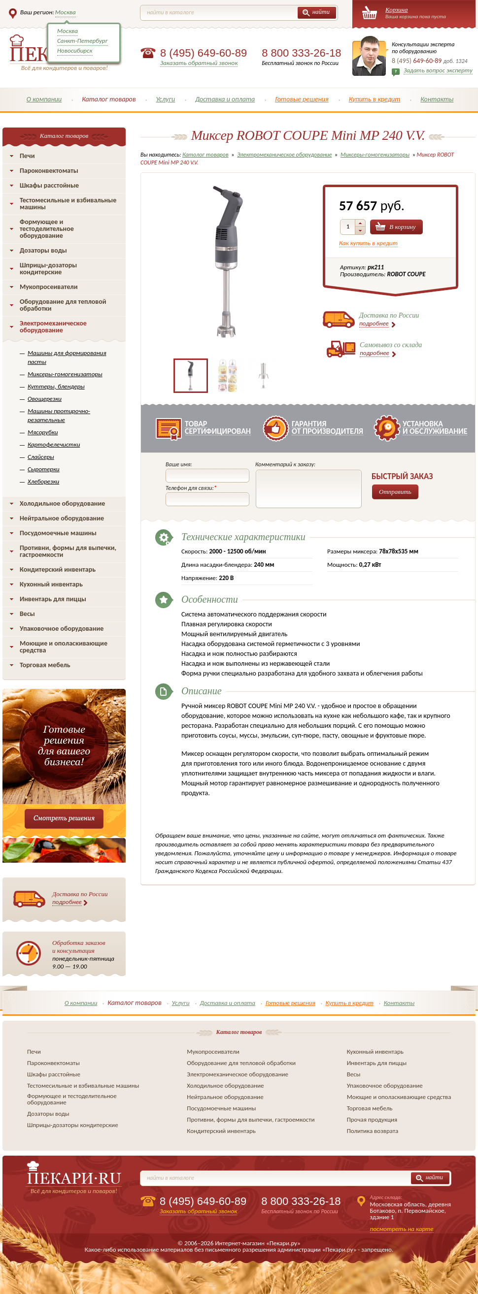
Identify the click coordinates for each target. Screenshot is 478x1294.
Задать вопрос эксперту (438, 70)
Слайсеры (41, 456)
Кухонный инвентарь (51, 584)
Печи (27, 156)
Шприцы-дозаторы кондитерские (48, 268)
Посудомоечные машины (58, 533)
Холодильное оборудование (62, 503)
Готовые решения (302, 99)
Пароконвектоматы (49, 170)
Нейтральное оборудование (62, 518)
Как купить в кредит (368, 243)
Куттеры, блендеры (56, 386)
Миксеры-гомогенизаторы (65, 374)
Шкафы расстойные (49, 185)
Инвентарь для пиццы (53, 599)
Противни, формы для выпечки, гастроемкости (68, 551)
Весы (27, 614)
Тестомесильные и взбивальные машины (68, 203)
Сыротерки (44, 469)
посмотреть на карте (402, 1228)
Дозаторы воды (43, 250)
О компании (44, 99)
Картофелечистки (54, 444)
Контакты (436, 99)
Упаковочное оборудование (61, 628)
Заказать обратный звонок (199, 62)
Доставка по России (80, 898)
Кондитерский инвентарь (58, 569)
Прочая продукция (372, 1119)
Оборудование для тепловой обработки (63, 305)
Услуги (165, 99)
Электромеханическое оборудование (53, 326)
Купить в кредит (375, 99)
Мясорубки (43, 432)
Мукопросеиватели (48, 287)
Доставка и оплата (225, 99)
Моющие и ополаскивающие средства (63, 646)
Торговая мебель (45, 665)
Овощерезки (45, 398)
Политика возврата (373, 1131)
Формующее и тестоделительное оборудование (47, 229)
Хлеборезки (43, 481)
